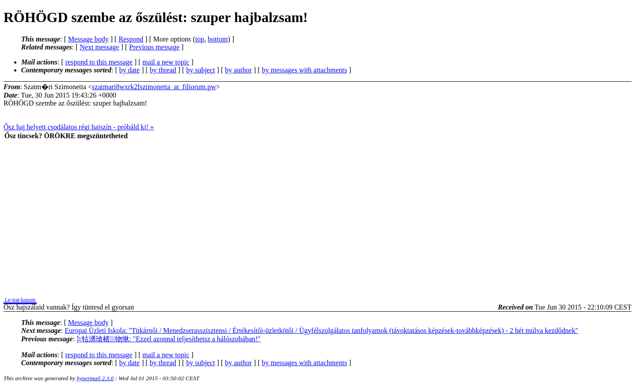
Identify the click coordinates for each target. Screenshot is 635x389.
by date (129, 70)
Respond (131, 39)
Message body (88, 39)
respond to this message (98, 62)
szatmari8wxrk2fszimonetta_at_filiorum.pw (154, 87)
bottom (218, 39)
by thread (163, 70)
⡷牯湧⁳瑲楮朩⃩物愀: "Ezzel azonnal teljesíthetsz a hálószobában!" (168, 339)
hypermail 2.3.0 (95, 378)
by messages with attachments (304, 70)
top (199, 39)
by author (238, 70)
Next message (99, 47)
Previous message (154, 47)
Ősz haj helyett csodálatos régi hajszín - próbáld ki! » (79, 127)
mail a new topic (165, 62)
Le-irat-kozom (20, 300)
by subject (200, 70)
